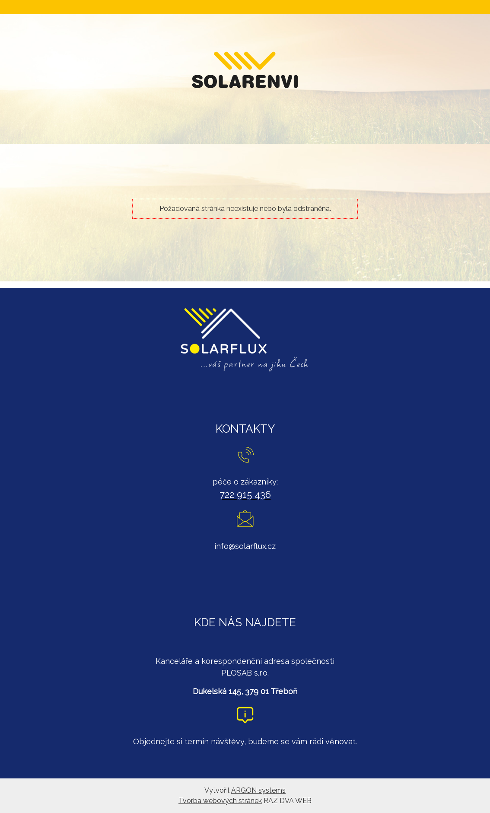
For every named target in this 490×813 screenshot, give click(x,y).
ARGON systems (258, 790)
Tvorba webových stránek (220, 801)
